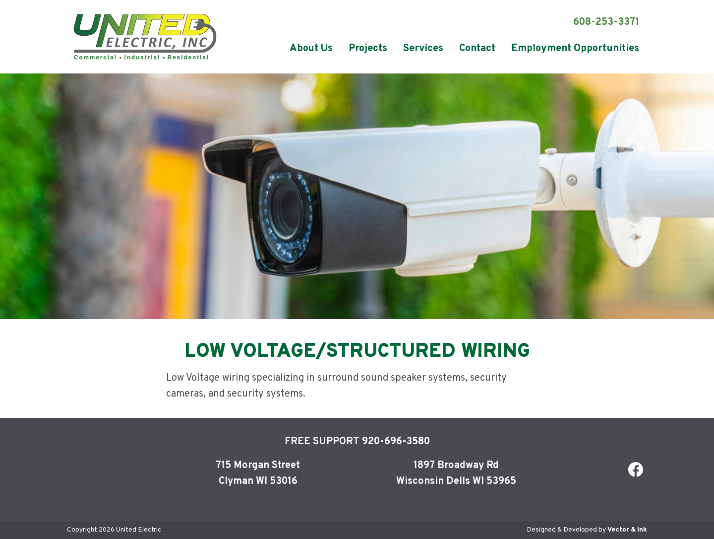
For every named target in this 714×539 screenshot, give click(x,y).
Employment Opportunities (575, 48)
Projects (368, 48)
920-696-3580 (396, 441)
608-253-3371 (606, 22)
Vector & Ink (627, 530)
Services (423, 48)
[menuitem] (311, 48)
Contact (477, 48)
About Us (311, 48)
